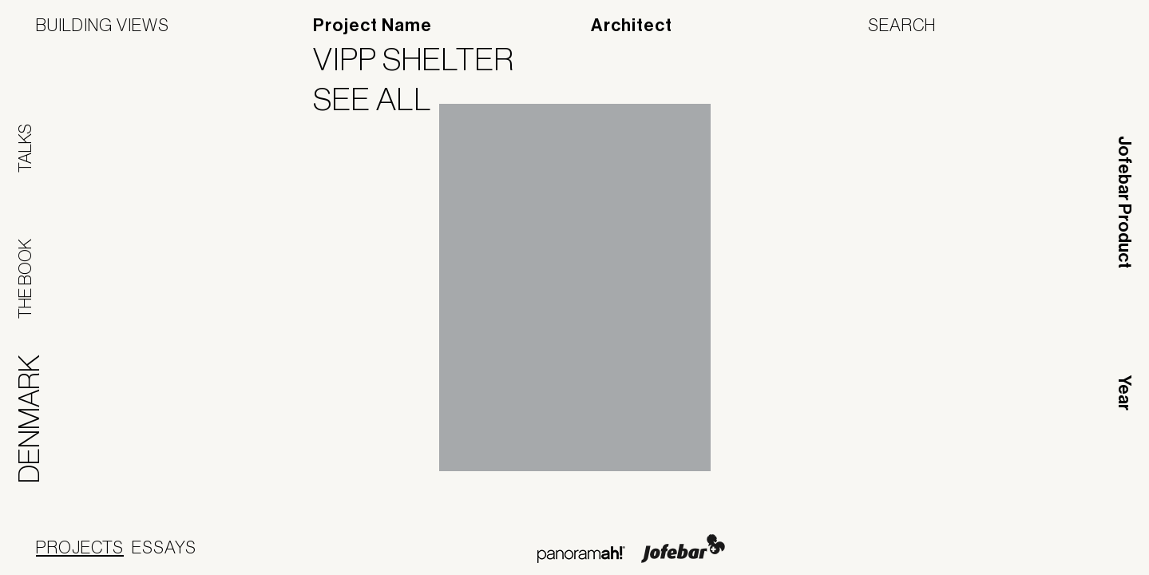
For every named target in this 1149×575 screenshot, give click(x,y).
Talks (24, 148)
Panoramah (581, 554)
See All (382, 99)
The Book (24, 279)
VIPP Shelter (423, 59)
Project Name (372, 25)
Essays (164, 547)
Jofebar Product (1124, 202)
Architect (631, 25)
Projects (80, 547)
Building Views (102, 24)
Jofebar (683, 548)
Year (1124, 392)
